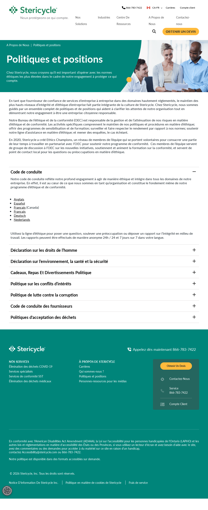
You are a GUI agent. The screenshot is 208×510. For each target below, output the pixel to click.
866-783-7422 (71, 452)
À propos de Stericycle (97, 362)
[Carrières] (84, 366)
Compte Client (178, 404)
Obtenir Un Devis (176, 366)
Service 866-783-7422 (178, 390)
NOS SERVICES (19, 362)
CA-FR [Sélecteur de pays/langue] (154, 7)
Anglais (19, 199)
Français (20, 207)
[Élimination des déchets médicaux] (30, 381)
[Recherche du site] (154, 31)
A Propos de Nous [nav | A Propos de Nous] (156, 20)
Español (19, 203)
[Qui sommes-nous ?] (91, 371)
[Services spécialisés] (21, 371)
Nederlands (22, 219)
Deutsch (20, 215)
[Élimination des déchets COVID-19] (30, 366)
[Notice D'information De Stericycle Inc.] (34, 483)
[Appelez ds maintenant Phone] (162, 349)
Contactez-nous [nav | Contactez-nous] (183, 20)
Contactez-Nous (179, 379)
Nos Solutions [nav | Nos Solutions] (81, 20)
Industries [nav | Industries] (104, 17)
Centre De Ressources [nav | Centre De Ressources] (124, 20)
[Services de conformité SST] (26, 376)
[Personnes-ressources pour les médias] (102, 381)
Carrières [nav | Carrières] (170, 7)
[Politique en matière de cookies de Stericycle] (94, 483)
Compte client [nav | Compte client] (187, 7)
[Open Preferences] (7, 491)
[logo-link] (39, 11)
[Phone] (134, 7)
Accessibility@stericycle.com (39, 452)
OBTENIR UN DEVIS (181, 31)
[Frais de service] (138, 483)
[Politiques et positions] (92, 376)
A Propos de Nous (17, 45)
